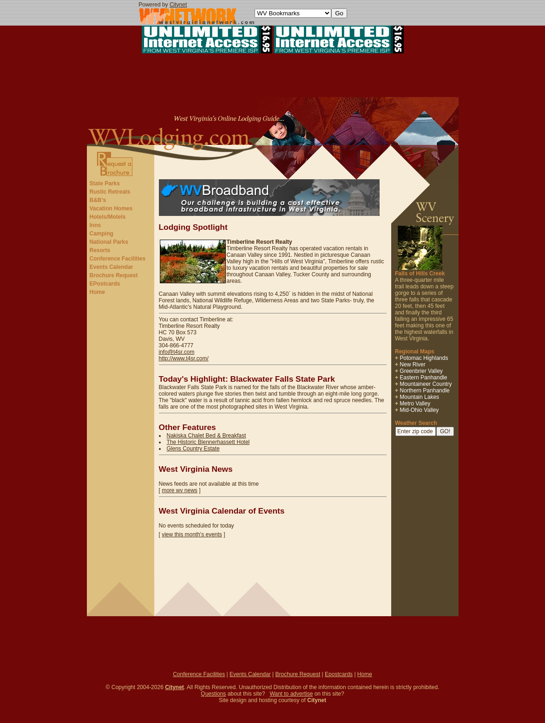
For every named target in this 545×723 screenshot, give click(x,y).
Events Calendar (111, 267)
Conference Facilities (118, 258)
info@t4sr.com (177, 352)
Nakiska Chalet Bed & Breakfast (206, 435)
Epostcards (339, 674)
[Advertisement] (273, 76)
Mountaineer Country (426, 384)
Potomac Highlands (424, 358)
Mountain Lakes (419, 397)
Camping (101, 233)
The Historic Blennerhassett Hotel (208, 442)
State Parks (105, 183)
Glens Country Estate (193, 448)
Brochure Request (114, 275)
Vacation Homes (111, 208)
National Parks (109, 242)
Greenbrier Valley (421, 371)
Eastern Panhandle (423, 377)
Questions (213, 693)
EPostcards (105, 283)
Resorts (100, 250)
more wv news (179, 490)
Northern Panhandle (424, 390)
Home (97, 292)
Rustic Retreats (110, 192)
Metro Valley (415, 403)
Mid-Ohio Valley (419, 410)
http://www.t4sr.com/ (184, 358)
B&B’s (98, 200)
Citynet (178, 4)
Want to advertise (291, 693)
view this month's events (192, 534)
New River (412, 364)
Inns (95, 225)
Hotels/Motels (108, 217)
